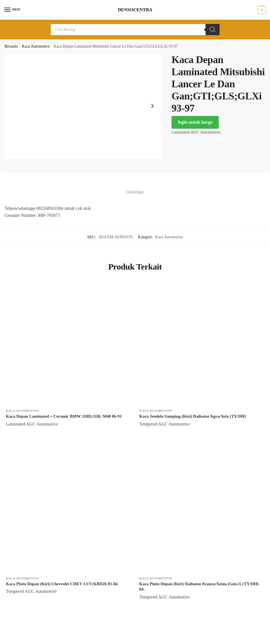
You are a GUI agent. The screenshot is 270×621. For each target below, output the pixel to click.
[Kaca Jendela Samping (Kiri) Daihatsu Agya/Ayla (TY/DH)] (201, 343)
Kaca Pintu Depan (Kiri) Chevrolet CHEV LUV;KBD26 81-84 (62, 584)
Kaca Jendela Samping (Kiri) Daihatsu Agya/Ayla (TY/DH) (192, 416)
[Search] (213, 29)
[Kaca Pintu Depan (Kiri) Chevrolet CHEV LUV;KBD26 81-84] (68, 510)
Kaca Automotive (36, 46)
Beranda (11, 46)
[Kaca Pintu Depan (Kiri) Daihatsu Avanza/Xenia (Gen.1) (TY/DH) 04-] (201, 510)
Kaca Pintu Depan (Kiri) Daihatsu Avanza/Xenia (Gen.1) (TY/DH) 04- (199, 587)
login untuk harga (195, 122)
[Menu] (12, 10)
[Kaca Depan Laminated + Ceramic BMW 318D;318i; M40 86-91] (68, 343)
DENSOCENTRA (135, 10)
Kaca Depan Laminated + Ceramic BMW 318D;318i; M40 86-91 (64, 416)
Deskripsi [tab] (135, 192)
